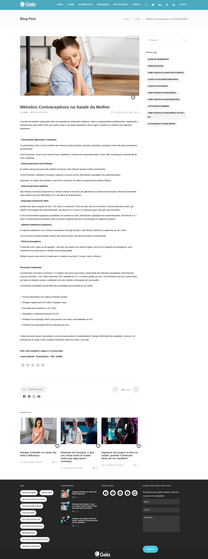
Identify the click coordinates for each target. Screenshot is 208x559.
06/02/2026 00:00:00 (39, 112)
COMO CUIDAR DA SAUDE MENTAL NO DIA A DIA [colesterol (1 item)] (166, 115)
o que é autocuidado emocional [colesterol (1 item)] (31, 506)
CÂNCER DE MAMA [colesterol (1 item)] (156, 66)
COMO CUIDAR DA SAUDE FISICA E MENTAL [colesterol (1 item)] (166, 73)
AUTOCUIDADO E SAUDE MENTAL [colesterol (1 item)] (162, 124)
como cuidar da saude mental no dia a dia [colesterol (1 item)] (35, 539)
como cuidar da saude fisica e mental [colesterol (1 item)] (33, 499)
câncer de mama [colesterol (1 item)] (46, 492)
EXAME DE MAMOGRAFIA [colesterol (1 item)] (158, 59)
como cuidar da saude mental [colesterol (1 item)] (31, 519)
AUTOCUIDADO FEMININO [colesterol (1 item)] (158, 106)
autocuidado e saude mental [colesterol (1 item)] (31, 546)
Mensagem (161, 523)
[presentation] (164, 540)
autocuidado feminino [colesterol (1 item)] (28, 533)
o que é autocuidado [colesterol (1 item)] (28, 512)
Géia (25, 112)
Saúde (137, 19)
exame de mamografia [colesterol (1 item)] (29, 492)
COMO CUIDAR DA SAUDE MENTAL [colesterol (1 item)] (162, 93)
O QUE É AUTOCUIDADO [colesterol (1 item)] (158, 86)
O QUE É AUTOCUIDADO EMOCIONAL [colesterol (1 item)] (163, 79)
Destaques (119, 112)
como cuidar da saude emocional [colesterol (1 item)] (32, 526)
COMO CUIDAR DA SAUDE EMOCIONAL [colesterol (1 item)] (164, 99)
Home (126, 19)
